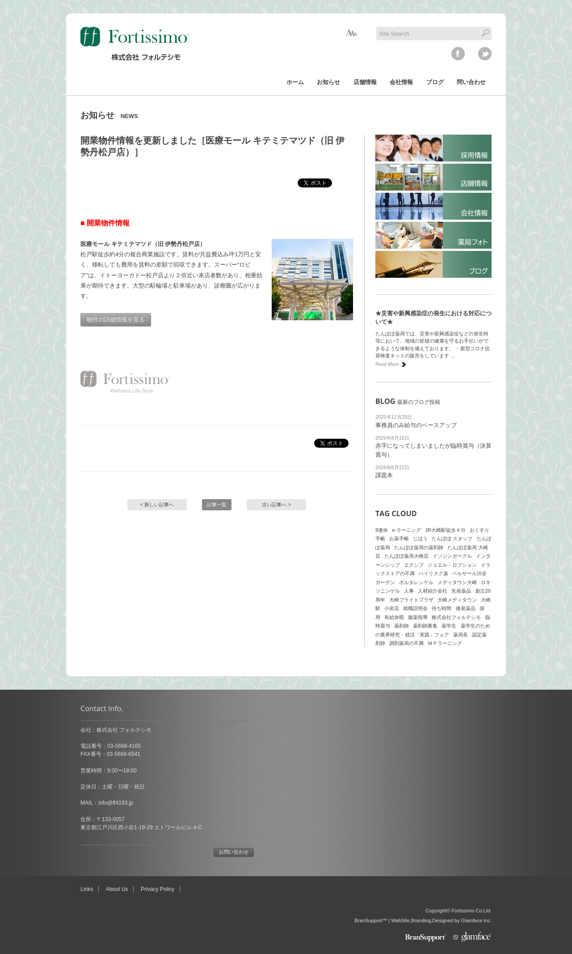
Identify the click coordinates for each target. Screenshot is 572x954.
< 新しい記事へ (157, 504)
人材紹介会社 (432, 591)
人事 (409, 591)
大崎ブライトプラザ (411, 599)
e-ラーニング (406, 530)
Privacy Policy (157, 889)
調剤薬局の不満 (406, 643)
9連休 (381, 530)
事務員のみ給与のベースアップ (416, 425)
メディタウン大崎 (457, 582)
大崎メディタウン (457, 599)
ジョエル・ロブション (452, 565)
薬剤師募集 (425, 625)
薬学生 (449, 625)
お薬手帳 (399, 538)
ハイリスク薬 (433, 573)
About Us (117, 889)
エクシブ (414, 565)
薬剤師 (401, 625)
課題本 (384, 475)
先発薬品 (461, 591)
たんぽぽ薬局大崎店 (406, 556)
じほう (420, 538)
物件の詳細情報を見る (116, 319)
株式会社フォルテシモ (456, 617)
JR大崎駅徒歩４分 (445, 530)
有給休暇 (394, 617)
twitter (485, 53)
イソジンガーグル (452, 556)
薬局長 (460, 634)
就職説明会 (415, 608)
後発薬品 (465, 608)
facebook (458, 53)
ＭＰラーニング (445, 643)
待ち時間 (441, 608)
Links (86, 889)
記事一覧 (217, 504)
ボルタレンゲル (416, 582)
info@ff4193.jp (115, 803)
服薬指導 (418, 617)
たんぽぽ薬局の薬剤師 (418, 547)
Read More (387, 364)
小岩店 (391, 608)
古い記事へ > (276, 504)
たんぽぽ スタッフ (452, 538)
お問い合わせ (233, 852)
